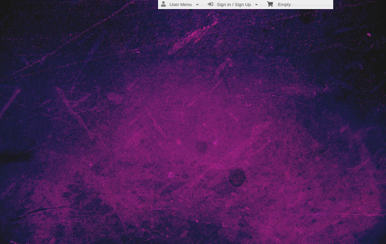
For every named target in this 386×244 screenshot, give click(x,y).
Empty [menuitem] (279, 4)
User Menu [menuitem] (180, 4)
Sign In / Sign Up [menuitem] (233, 4)
